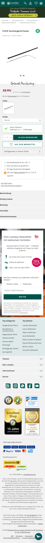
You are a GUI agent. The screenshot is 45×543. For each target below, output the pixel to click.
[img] (41, 4)
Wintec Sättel (28, 346)
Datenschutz (29, 536)
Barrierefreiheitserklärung (11, 538)
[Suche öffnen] (25, 3)
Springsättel (7, 352)
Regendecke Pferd (9, 334)
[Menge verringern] (4, 137)
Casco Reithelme (29, 329)
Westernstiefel (8, 338)
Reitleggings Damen (10, 348)
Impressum (19, 536)
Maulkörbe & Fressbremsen (8, 330)
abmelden (24, 312)
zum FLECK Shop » (6, 183)
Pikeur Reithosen (29, 332)
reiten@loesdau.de (29, 475)
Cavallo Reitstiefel (30, 325)
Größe (9, 117)
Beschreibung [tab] (5, 193)
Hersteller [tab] (4, 211)
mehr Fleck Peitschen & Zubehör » (11, 186)
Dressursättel (7, 341)
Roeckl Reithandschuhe (32, 343)
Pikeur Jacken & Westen (32, 339)
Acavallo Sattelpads (30, 350)
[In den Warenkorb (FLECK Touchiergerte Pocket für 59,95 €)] (27, 137)
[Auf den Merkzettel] (22, 144)
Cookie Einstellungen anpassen (32, 538)
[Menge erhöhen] (10, 137)
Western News (12, 284)
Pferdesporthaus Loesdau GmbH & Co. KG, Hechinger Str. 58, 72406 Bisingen (25, 531)
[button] (3, 3)
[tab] (20, 75)
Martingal (6, 345)
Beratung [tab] (4, 205)
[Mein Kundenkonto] (30, 4)
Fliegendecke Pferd (10, 325)
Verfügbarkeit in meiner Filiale (16, 151)
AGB (12, 536)
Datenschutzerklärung (12, 310)
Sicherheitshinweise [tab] (8, 216)
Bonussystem (12, 96)
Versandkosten (26, 92)
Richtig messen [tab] (6, 199)
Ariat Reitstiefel (29, 336)
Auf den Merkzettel (25, 144)
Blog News (27, 284)
